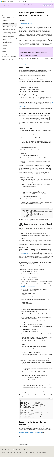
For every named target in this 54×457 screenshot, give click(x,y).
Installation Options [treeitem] (6, 21)
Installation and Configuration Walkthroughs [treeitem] (8, 45)
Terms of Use (38, 452)
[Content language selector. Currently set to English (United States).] (6, 450)
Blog (14, 452)
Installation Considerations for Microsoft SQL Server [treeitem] (9, 27)
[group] (37, 214)
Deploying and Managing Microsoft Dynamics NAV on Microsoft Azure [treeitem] (8, 36)
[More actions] (52, 10)
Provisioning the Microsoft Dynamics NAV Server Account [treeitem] (9, 24)
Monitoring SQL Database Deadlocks (28, 286)
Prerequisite (22, 22)
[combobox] (9, 12)
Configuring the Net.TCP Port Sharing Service (27, 220)
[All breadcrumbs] (20, 10)
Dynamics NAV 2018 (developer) (31, 9)
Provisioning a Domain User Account (26, 23)
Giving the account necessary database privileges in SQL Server (30, 432)
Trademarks (44, 452)
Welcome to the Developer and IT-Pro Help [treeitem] (9, 14)
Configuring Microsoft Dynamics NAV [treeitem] (9, 41)
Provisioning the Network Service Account (27, 24)
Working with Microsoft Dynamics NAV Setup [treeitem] (9, 30)
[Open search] (49, 1)
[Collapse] (15, 10)
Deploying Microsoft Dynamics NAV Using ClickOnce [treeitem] (10, 39)
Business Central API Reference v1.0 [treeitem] (8, 59)
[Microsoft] (2, 1)
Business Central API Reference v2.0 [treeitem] (8, 60)
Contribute (19, 452)
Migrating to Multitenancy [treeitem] (7, 42)
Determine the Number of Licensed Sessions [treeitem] (8, 48)
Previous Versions (9, 452)
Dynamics (23, 9)
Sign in (52, 1)
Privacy (23, 452)
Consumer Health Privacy (30, 452)
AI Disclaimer (3, 452)
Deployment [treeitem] (5, 20)
